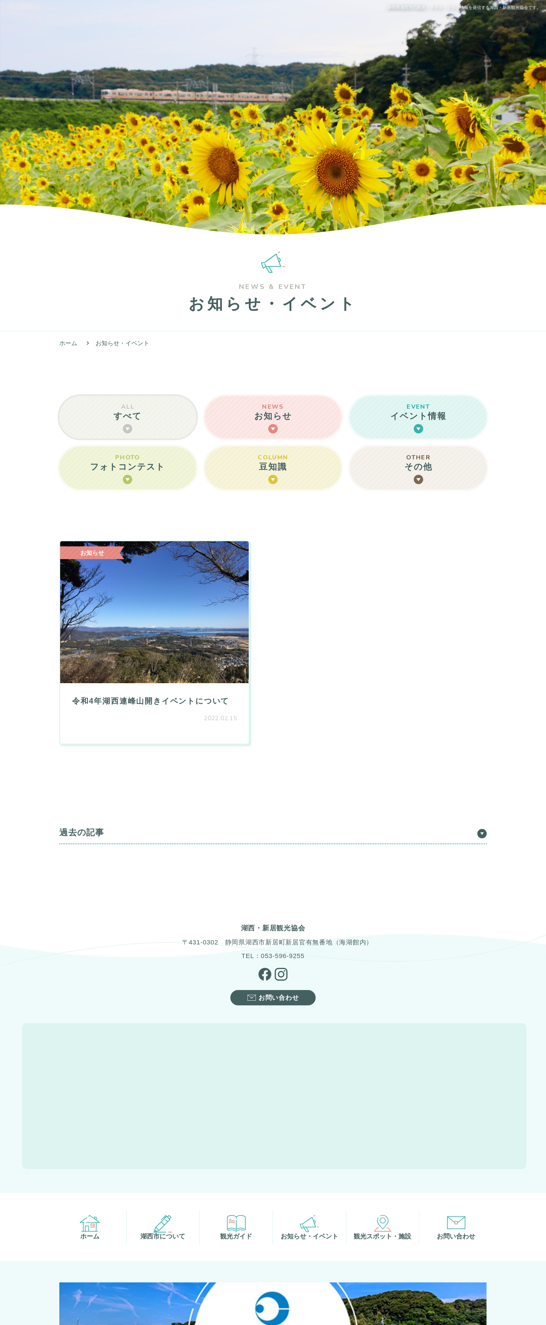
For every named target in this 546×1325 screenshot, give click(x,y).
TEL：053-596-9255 (273, 932)
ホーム (68, 343)
